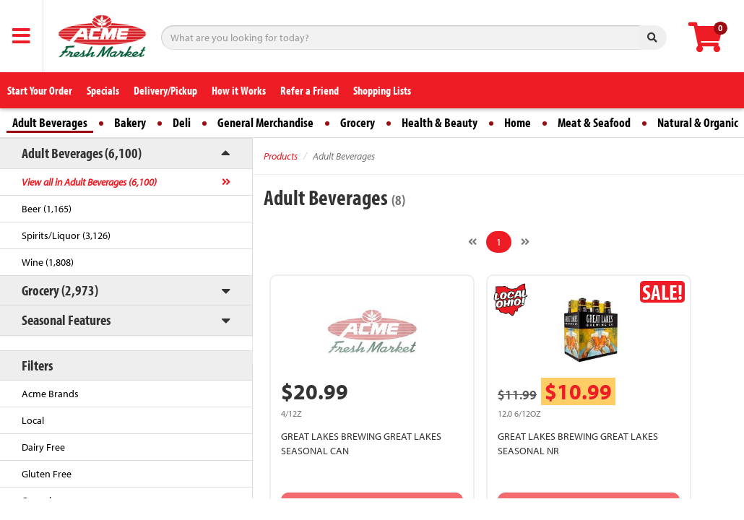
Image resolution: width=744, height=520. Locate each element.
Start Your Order (39, 90)
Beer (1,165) (47, 208)
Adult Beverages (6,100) (82, 153)
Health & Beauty (439, 122)
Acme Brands (50, 393)
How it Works (239, 90)
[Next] (525, 242)
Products (281, 156)
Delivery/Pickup (165, 90)
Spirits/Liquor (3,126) (66, 235)
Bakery (130, 122)
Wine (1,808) (48, 262)
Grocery (357, 122)
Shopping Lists (382, 90)
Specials (103, 90)
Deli (182, 122)
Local (33, 420)
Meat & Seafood (594, 122)
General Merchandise (265, 122)
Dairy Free (43, 447)
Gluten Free (47, 473)
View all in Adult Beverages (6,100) (89, 182)
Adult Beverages (49, 122)
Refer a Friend (309, 90)
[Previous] (472, 242)
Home (517, 122)
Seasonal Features (66, 320)
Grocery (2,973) (60, 290)
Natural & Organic (697, 122)
